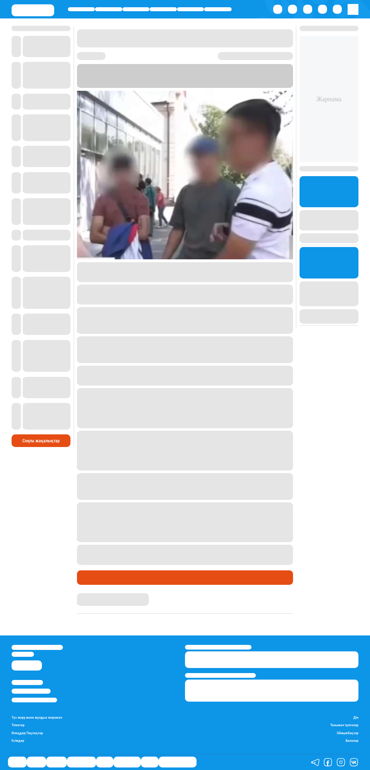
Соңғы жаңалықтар (41, 440)
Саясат (81, 9)
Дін (355, 717)
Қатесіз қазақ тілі (177, 762)
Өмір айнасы (163, 9)
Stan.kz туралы (27, 682)
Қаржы (109, 9)
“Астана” (233, 78)
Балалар (352, 741)
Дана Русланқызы (96, 596)
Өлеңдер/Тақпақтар (27, 733)
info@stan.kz (23, 654)
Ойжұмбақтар (347, 733)
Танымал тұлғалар (344, 725)
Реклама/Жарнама (31, 691)
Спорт (190, 9)
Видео (150, 762)
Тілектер (18, 725)
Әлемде (136, 9)
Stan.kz (168, 78)
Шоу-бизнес (218, 9)
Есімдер (18, 741)
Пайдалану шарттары (34, 700)
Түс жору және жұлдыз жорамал (37, 717)
